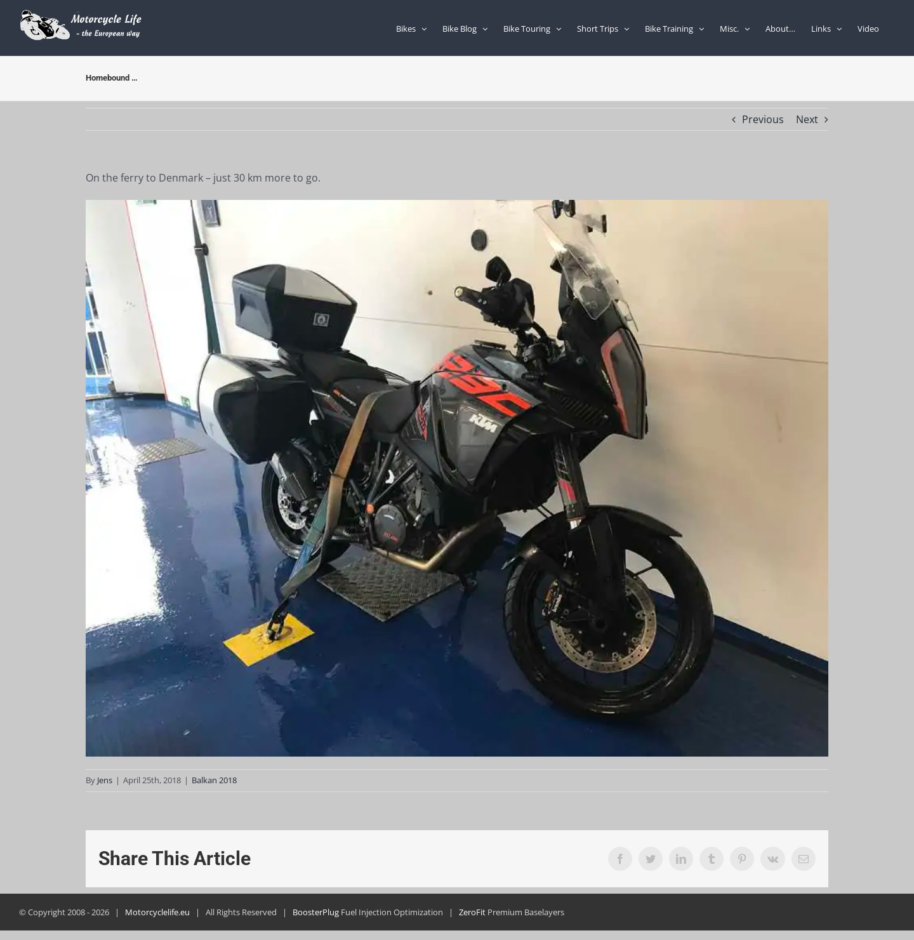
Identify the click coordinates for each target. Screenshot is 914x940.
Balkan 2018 (214, 780)
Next (807, 119)
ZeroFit (472, 912)
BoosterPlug (316, 912)
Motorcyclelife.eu (157, 912)
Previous (763, 119)
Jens (104, 780)
